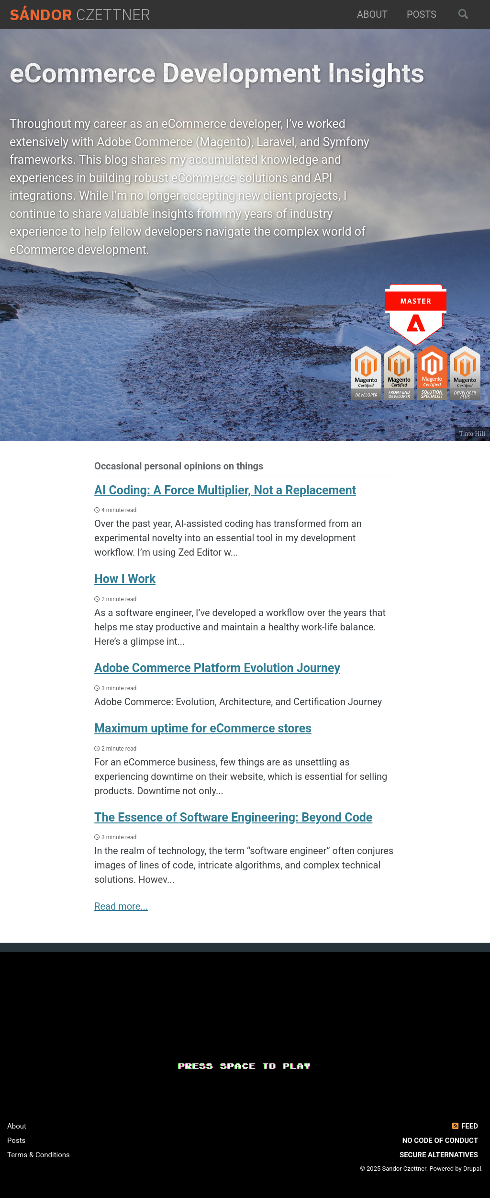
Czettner (80, 15)
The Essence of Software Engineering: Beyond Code (233, 817)
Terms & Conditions (38, 1155)
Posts (421, 14)
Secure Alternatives (439, 1155)
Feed (464, 1126)
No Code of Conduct (440, 1140)
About (372, 14)
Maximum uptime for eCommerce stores (203, 728)
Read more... (121, 906)
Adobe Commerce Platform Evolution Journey (217, 668)
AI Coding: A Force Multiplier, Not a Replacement (225, 490)
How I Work (125, 579)
